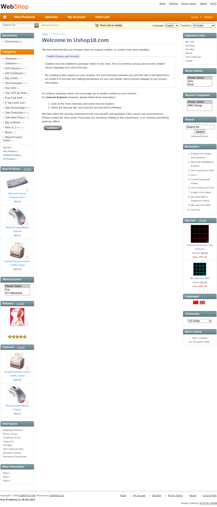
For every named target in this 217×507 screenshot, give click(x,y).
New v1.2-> (12, 127)
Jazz (199, 81)
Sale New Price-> (15, 117)
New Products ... (11, 151)
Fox (17, 290)
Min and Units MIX (201, 205)
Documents (12, 41)
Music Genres (194, 71)
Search (189, 119)
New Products (24, 17)
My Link (189, 41)
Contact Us (8, 441)
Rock (199, 84)
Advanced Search (49, 25)
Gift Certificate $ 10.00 (202, 170)
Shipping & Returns (13, 430)
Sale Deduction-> (15, 112)
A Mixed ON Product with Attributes (200, 247)
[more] (27, 169)
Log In (194, 16)
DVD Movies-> (13, 68)
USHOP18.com (56, 495)
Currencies (192, 313)
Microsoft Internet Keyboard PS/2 (17, 195)
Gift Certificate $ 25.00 (202, 187)
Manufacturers (12, 279)
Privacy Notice (189, 3)
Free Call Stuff (13, 97)
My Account (76, 17)
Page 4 (6, 480)
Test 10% (10, 88)
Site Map (7, 445)
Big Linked (11, 78)
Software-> (11, 63)
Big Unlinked (12, 122)
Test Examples (13, 83)
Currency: (185, 25)
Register (208, 16)
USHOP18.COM (27, 495)
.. (17, 328)
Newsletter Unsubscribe (14, 456)
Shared (203, 3)
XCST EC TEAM (208, 503)
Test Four (195, 209)
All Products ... (10, 158)
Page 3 (6, 476)
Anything (190, 45)
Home (163, 3)
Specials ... (8, 147)
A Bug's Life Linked (201, 192)
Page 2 (6, 472)
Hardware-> (12, 58)
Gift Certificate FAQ (13, 449)
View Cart (102, 17)
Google (189, 60)
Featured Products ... (13, 155)
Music (8, 132)
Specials (51, 17)
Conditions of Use (12, 437)
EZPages (173, 3)
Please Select (17, 286)
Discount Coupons (12, 452)
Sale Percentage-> (16, 107)
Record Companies (197, 95)
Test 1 (194, 174)
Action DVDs (210, 495)
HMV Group (199, 105)
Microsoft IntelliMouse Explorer (17, 229)
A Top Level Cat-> (15, 102)
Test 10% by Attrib (15, 93)
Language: (158, 25)
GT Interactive (17, 293)
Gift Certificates (14, 73)
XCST (213, 3)
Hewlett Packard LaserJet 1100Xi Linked (17, 263)
